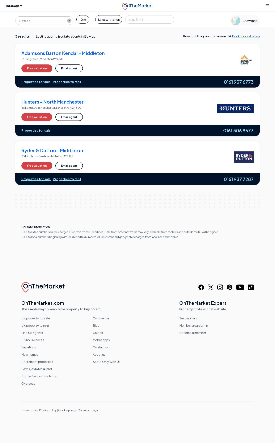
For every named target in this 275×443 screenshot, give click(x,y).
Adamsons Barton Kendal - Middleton (63, 53)
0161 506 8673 (238, 130)
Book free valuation (246, 36)
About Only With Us (106, 362)
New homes (29, 354)
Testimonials (188, 318)
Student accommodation (39, 376)
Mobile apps (101, 340)
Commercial (101, 318)
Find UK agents (32, 333)
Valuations (28, 347)
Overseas (28, 383)
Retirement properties (37, 362)
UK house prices (32, 340)
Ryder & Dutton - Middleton (52, 150)
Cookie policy (67, 410)
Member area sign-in (193, 325)
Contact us (101, 347)
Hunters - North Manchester (52, 102)
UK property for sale (35, 318)
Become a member (192, 333)
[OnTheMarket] (137, 5)
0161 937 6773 (239, 82)
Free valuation (37, 68)
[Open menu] (267, 5)
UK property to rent (35, 325)
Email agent (69, 68)
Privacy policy (48, 410)
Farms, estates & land (36, 369)
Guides (98, 333)
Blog (96, 325)
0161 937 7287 (239, 179)
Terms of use (29, 410)
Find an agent (13, 5)
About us (99, 354)
